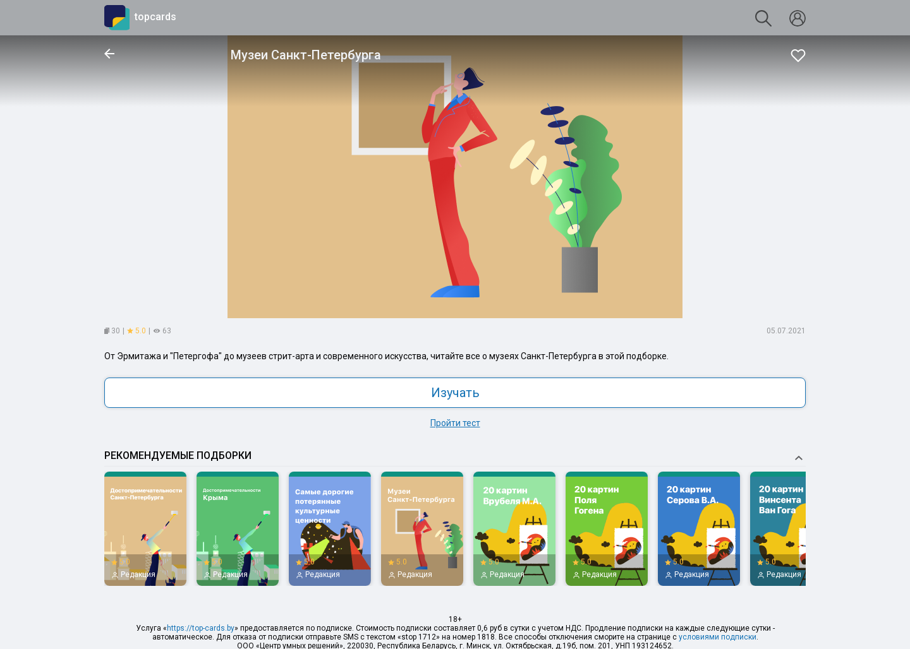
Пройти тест (455, 423)
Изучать (455, 392)
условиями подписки (717, 637)
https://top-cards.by (200, 628)
